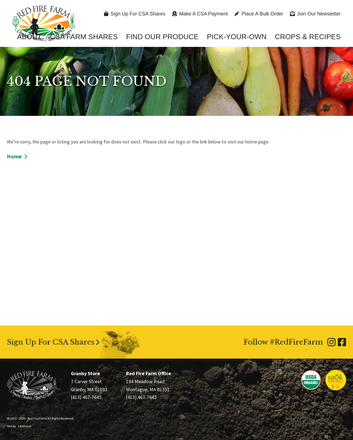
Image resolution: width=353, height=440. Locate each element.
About (29, 37)
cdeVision (24, 426)
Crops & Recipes (308, 37)
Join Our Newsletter (315, 14)
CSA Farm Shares (84, 37)
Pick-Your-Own (237, 37)
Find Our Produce (162, 37)
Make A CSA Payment (200, 14)
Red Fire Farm (43, 23)
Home (14, 156)
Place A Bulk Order (258, 14)
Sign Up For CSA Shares (134, 14)
